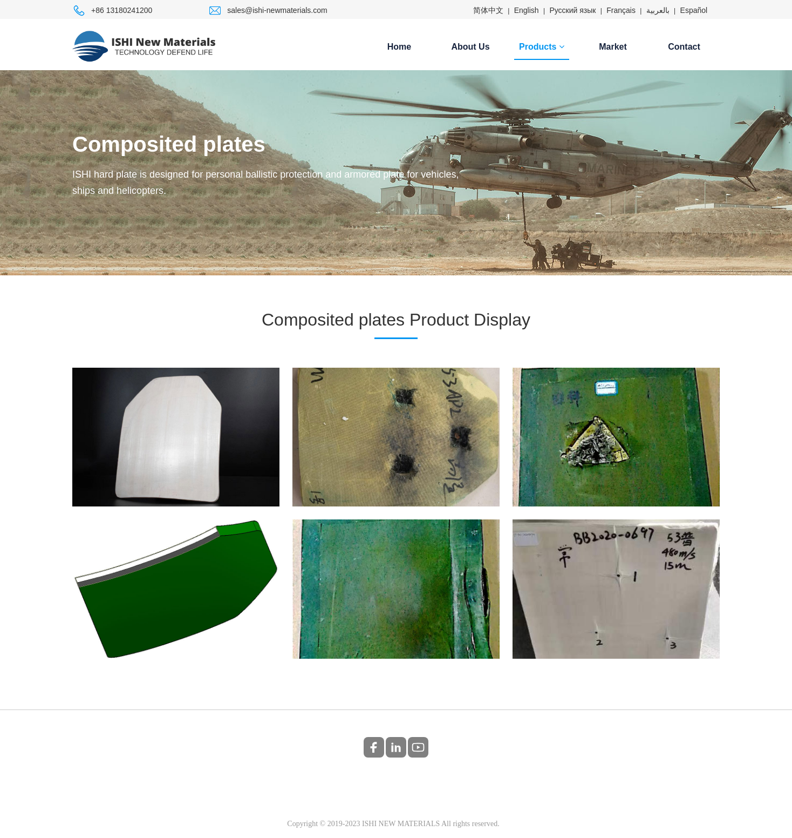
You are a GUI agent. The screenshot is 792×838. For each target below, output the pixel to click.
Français (621, 10)
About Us (470, 46)
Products (541, 46)
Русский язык (572, 10)
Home (399, 46)
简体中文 (488, 10)
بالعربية (658, 10)
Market (613, 46)
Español (694, 10)
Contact (684, 46)
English (526, 10)
